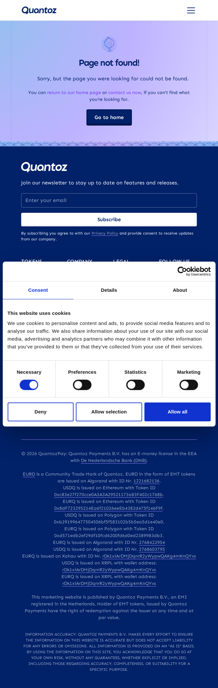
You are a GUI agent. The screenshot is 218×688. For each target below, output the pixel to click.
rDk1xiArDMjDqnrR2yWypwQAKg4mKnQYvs (149, 556)
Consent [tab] (38, 290)
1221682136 (147, 481)
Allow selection (109, 411)
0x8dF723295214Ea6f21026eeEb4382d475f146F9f (108, 508)
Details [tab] (109, 290)
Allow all (177, 411)
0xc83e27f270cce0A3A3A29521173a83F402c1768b (108, 494)
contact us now (124, 92)
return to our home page (74, 92)
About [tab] (180, 290)
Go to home (109, 117)
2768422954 (152, 542)
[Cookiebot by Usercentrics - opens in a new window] (182, 271)
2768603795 (152, 549)
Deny (40, 411)
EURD (29, 474)
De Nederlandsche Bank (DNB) (114, 460)
